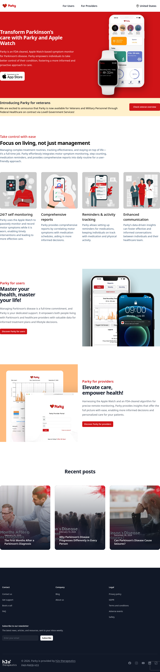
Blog (58, 594)
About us (60, 599)
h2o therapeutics (65, 660)
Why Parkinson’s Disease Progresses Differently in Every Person (78, 540)
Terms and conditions (119, 605)
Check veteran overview (144, 107)
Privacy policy (115, 594)
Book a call (7, 605)
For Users (68, 6)
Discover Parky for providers (97, 424)
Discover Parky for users (13, 331)
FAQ (4, 611)
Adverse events (116, 611)
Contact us (7, 594)
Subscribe (46, 638)
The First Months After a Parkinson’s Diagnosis (19, 542)
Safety (111, 617)
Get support (7, 599)
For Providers (89, 6)
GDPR (111, 599)
